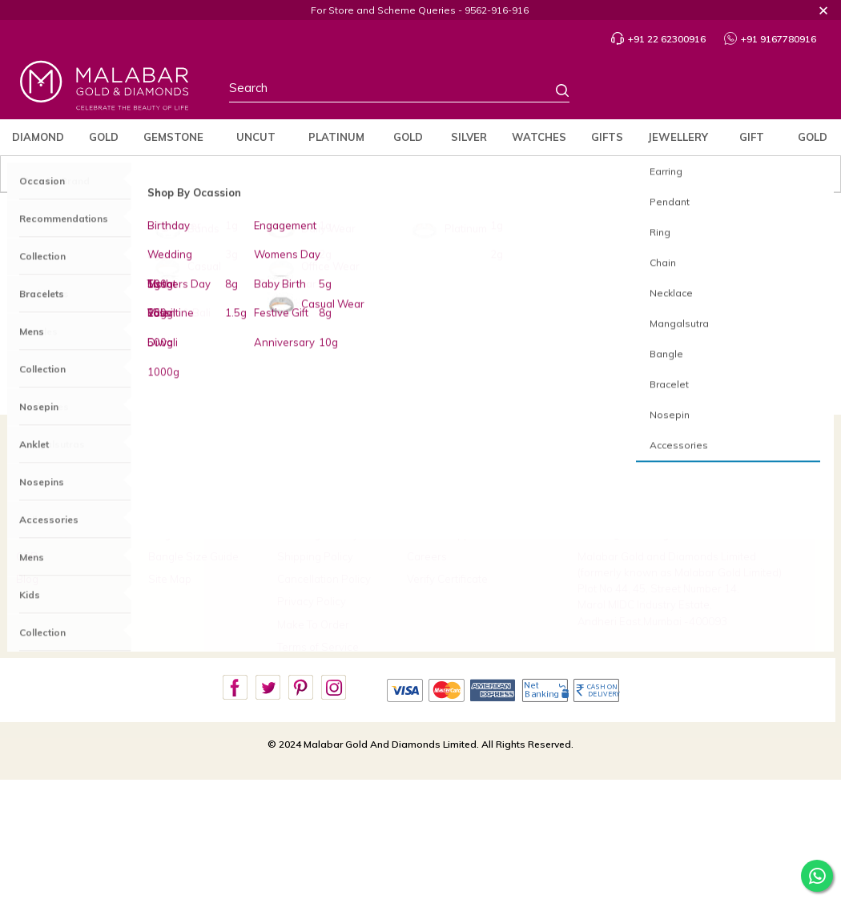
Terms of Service (318, 646)
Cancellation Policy (324, 578)
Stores (641, 91)
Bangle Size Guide (193, 556)
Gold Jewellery (407, 315)
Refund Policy (310, 489)
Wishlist (765, 91)
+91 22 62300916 (658, 39)
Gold (104, 136)
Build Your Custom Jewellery (474, 489)
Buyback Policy (314, 511)
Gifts (607, 136)
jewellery (678, 136)
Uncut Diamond (256, 142)
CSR (27, 556)
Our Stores (42, 534)
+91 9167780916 (770, 39)
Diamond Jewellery (324, 315)
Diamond (38, 136)
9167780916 (636, 509)
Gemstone (173, 136)
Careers (427, 556)
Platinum (336, 136)
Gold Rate (812, 142)
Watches (539, 136)
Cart (803, 91)
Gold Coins (408, 142)
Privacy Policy (311, 601)
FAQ (158, 489)
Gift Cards (752, 142)
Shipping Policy (315, 556)
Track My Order (185, 511)
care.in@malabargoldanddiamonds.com (676, 534)
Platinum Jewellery (496, 315)
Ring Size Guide (187, 534)
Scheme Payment (471, 511)
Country (682, 91)
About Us (38, 489)
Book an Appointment (460, 534)
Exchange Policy (318, 534)
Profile (723, 91)
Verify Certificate (447, 578)
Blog (27, 578)
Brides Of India (52, 511)
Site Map (169, 578)
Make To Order (313, 624)
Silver (469, 136)
